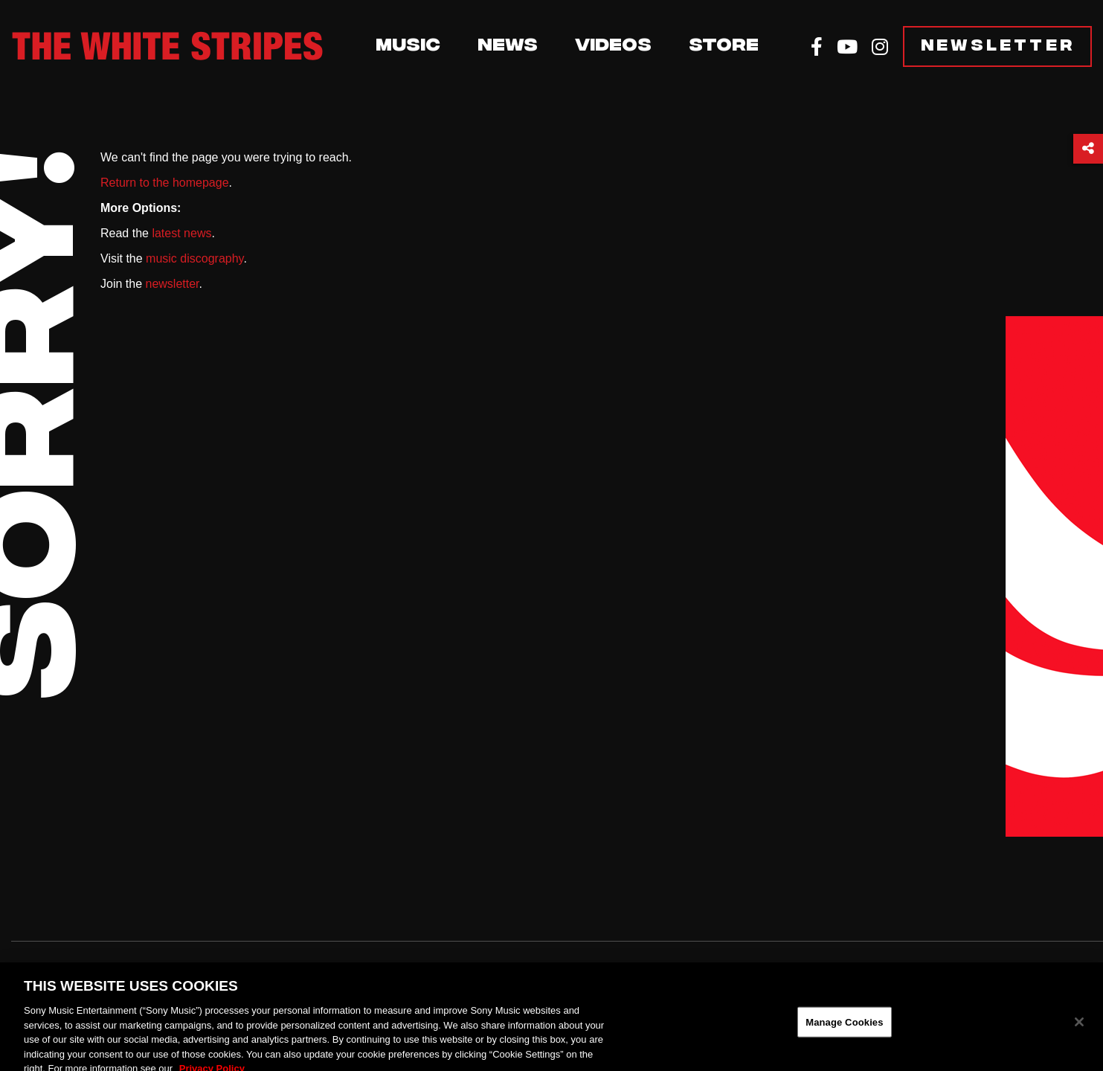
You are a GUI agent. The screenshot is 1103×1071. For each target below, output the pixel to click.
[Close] (1079, 1028)
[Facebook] (817, 46)
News (507, 47)
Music (408, 47)
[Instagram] (880, 46)
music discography (194, 258)
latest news (181, 233)
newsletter (172, 283)
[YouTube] (847, 46)
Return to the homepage (164, 182)
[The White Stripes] (167, 46)
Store (724, 47)
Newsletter (998, 46)
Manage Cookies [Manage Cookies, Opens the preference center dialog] (844, 1028)
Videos (613, 47)
